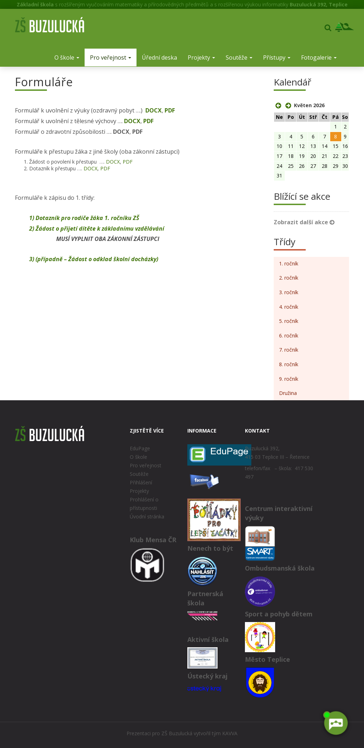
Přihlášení (141, 482)
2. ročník (288, 277)
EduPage (140, 448)
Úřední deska (159, 57)
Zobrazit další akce (304, 222)
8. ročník (288, 364)
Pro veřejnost (110, 57)
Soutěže (239, 57)
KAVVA (229, 733)
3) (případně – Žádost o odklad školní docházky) (93, 259)
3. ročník (288, 292)
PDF (170, 110)
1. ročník (288, 263)
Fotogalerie (319, 57)
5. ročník (288, 321)
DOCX (153, 110)
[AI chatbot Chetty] (335, 723)
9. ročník (288, 378)
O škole (66, 57)
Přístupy (276, 57)
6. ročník (288, 335)
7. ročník (288, 349)
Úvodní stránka (147, 516)
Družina (288, 393)
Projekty (201, 57)
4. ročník (288, 306)
